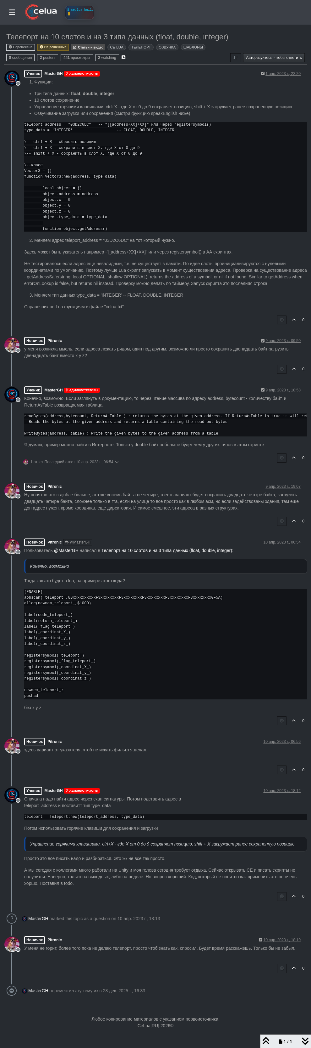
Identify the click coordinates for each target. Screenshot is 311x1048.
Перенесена (20, 47)
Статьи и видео (88, 47)
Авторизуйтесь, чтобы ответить (274, 57)
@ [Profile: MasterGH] (66, 550)
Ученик (33, 73)
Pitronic (54, 341)
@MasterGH (77, 542)
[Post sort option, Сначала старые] (235, 57)
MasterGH (54, 73)
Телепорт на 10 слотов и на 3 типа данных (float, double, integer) (166, 550)
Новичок (34, 341)
